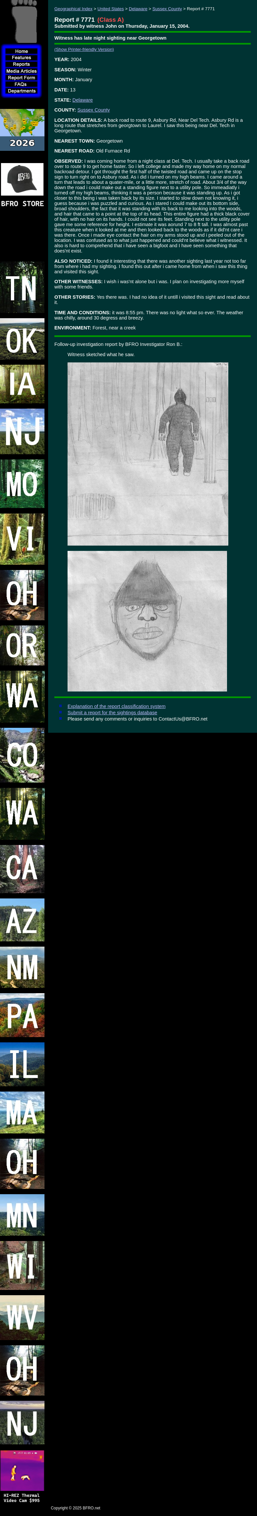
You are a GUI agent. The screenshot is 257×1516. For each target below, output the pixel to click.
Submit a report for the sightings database (112, 712)
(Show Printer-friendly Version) (84, 49)
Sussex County (167, 8)
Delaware (138, 8)
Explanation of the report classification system (116, 706)
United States (111, 8)
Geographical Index (73, 8)
